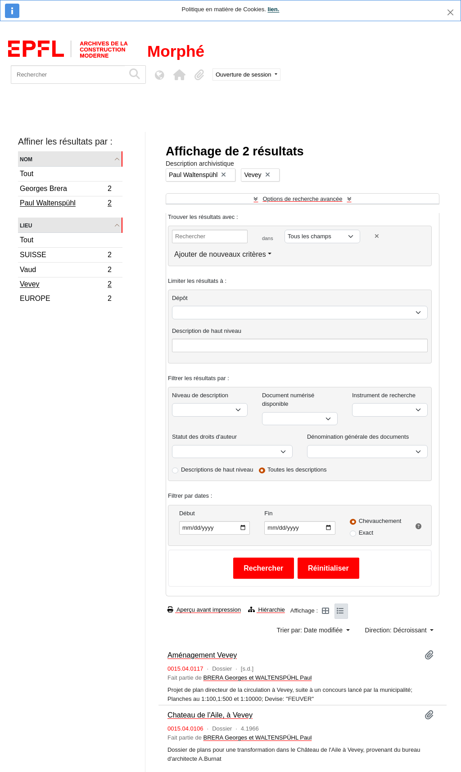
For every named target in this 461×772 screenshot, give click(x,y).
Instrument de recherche (384, 395)
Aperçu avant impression (204, 609)
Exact (366, 532)
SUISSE (65, 256)
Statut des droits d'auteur (204, 436)
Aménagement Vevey (202, 655)
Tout (26, 173)
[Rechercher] (68, 74)
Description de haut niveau (206, 330)
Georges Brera (65, 189)
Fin (268, 513)
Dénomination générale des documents (358, 436)
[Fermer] (450, 12)
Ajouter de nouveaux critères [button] (220, 254)
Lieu (26, 225)
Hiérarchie (266, 609)
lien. (273, 9)
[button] (179, 75)
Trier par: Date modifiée (310, 630)
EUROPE (65, 299)
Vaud (65, 270)
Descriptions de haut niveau (217, 469)
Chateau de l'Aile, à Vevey (210, 715)
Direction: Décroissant (397, 630)
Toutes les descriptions (297, 469)
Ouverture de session (244, 74)
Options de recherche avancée (302, 198)
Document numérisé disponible (288, 400)
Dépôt (180, 298)
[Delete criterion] (377, 236)
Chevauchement (380, 521)
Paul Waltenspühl (65, 204)
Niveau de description (200, 395)
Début (187, 513)
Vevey (65, 285)
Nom (26, 158)
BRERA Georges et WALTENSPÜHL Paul (257, 677)
